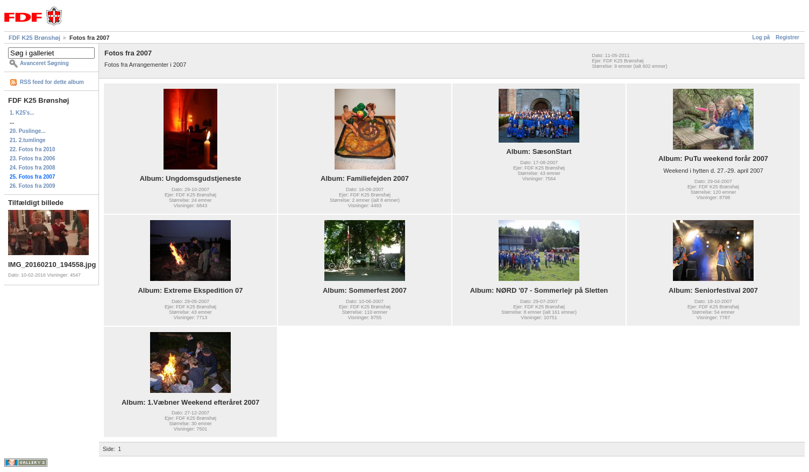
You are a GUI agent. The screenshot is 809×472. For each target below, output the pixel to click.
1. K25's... (22, 113)
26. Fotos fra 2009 (32, 186)
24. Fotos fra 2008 (32, 168)
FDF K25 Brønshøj (34, 37)
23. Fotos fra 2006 (32, 158)
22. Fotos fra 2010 (32, 149)
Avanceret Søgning (44, 63)
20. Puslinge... (28, 131)
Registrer (787, 37)
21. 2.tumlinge (28, 140)
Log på (761, 37)
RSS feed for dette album (52, 82)
